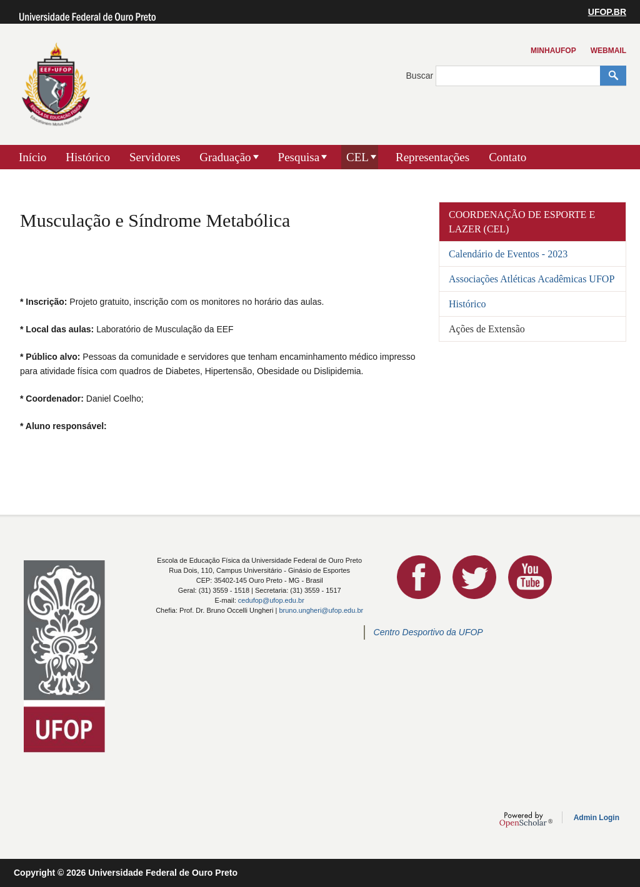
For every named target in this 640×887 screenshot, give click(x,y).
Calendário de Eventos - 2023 (508, 254)
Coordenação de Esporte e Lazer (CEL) (522, 221)
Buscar (421, 76)
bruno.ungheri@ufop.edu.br (321, 610)
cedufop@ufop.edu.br (271, 600)
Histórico (88, 157)
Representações (432, 157)
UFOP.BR (607, 12)
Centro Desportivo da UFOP (428, 632)
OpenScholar (525, 819)
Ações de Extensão (487, 329)
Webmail (608, 50)
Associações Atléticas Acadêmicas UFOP (531, 279)
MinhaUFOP (553, 50)
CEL (357, 157)
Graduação (225, 157)
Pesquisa (299, 157)
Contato (507, 157)
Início (32, 157)
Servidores (154, 157)
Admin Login (596, 817)
